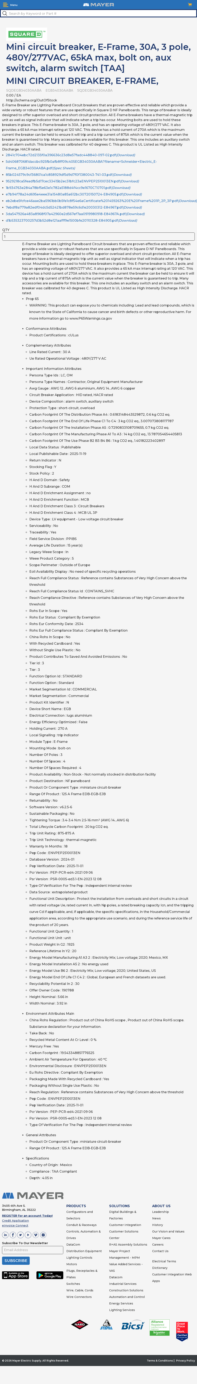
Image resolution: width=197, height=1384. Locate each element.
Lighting (72, 1257)
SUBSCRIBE (16, 1260)
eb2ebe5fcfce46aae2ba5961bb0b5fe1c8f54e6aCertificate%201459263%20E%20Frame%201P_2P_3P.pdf (101, 201)
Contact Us (160, 1251)
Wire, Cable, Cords (79, 1290)
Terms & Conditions (160, 1360)
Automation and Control (127, 1297)
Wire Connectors (79, 1297)
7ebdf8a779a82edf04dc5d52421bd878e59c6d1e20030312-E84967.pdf (74, 207)
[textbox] (98, 13)
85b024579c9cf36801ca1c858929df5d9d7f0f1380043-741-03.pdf (68, 175)
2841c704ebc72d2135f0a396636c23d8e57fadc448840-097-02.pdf (70, 155)
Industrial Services (123, 1284)
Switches (73, 1284)
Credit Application (15, 1220)
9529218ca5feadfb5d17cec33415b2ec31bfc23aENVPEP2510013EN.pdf (72, 181)
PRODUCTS (76, 1206)
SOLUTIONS (119, 1206)
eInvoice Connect (15, 1225)
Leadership (160, 1212)
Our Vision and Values (168, 1231)
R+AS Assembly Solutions (128, 1244)
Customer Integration (125, 1225)
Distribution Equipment (84, 1251)
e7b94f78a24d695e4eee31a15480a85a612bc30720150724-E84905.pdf (74, 194)
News (156, 1218)
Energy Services (121, 1303)
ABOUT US (161, 1206)
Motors (71, 1264)
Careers (158, 1244)
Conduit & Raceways (81, 1225)
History (157, 1225)
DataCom (73, 1244)
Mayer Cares (161, 1238)
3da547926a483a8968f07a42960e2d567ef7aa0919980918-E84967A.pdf (75, 214)
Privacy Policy (185, 1360)
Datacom (115, 1277)
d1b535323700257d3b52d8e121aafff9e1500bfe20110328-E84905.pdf (71, 220)
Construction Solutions (126, 1290)
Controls (85, 1257)
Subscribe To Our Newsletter (25, 1243)
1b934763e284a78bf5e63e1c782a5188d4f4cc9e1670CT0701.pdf (68, 188)
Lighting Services (122, 1310)
